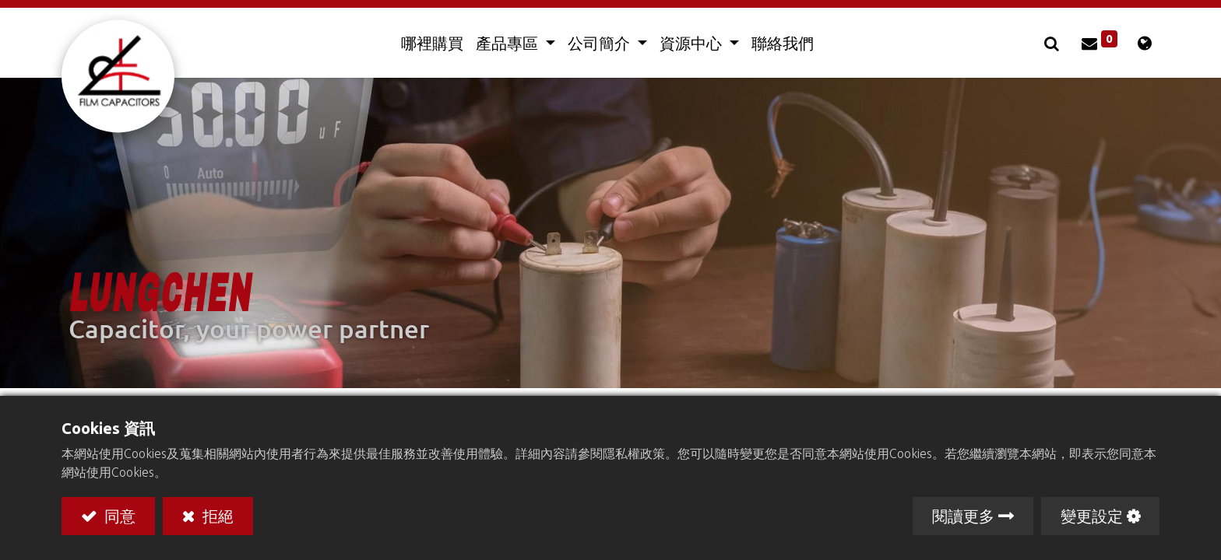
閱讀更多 (963, 516)
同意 (117, 516)
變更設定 (1092, 516)
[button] (1053, 43)
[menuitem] (432, 43)
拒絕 (216, 516)
